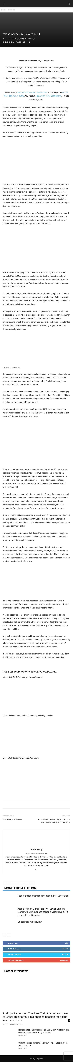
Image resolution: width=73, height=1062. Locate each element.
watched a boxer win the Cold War (32, 92)
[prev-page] (4, 935)
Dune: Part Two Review (30, 922)
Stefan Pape (7, 1020)
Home (3, 10)
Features (11, 10)
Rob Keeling (9, 42)
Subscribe (64, 960)
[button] (4, 3)
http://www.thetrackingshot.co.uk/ (36, 853)
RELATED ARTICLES (19, 883)
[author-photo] (36, 845)
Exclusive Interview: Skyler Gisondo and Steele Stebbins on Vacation (54, 820)
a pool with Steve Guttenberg (48, 96)
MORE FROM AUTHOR (20, 888)
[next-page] (8, 935)
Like (66, 943)
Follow (65, 949)
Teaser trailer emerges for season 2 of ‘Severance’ (43, 896)
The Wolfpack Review (12, 819)
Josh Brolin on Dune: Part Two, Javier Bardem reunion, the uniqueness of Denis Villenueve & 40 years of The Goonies (43, 912)
